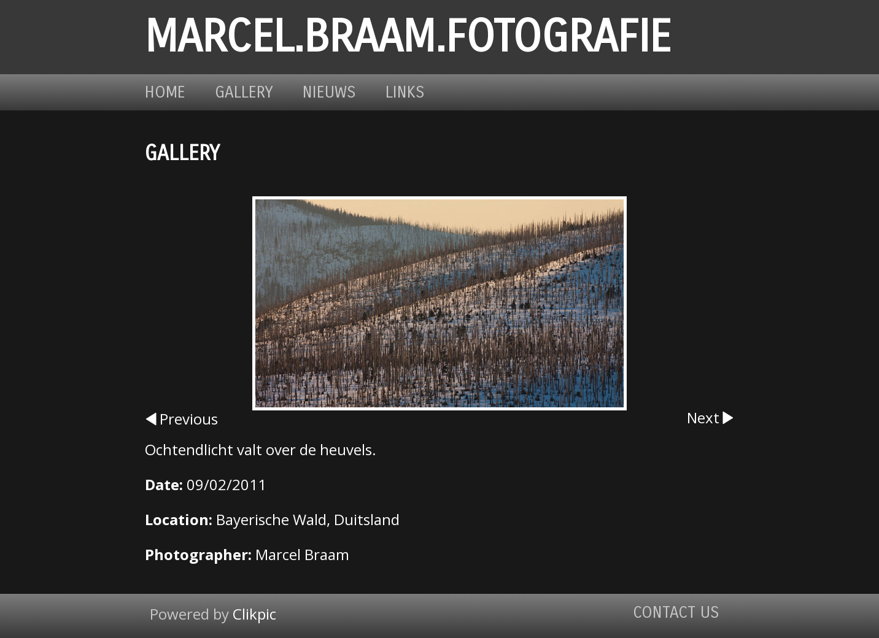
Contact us (676, 612)
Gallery (244, 92)
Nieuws (329, 92)
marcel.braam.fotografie (408, 37)
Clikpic (254, 614)
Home (165, 92)
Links (405, 92)
